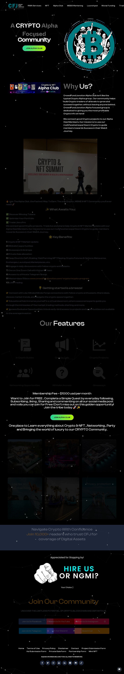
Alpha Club (58, 6)
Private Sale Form (57, 651)
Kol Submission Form (36, 651)
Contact (75, 648)
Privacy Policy (48, 648)
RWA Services (34, 6)
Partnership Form (77, 651)
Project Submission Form (94, 648)
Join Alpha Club (34, 48)
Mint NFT (93, 651)
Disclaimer (63, 648)
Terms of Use (33, 648)
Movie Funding (108, 6)
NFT (47, 6)
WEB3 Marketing (75, 6)
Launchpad (92, 6)
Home (21, 648)
